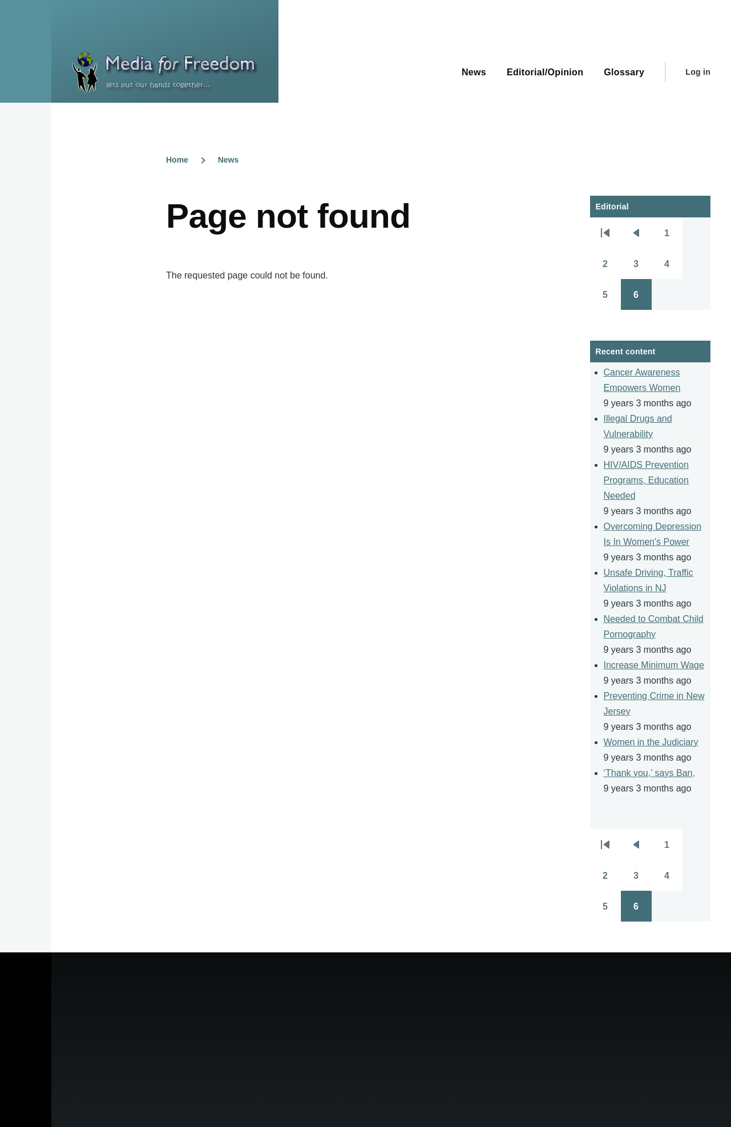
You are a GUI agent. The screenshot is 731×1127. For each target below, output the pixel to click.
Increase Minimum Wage (654, 665)
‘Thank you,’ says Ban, (649, 773)
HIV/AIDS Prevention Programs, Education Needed (646, 480)
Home (177, 159)
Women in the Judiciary (651, 742)
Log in (697, 71)
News (228, 159)
